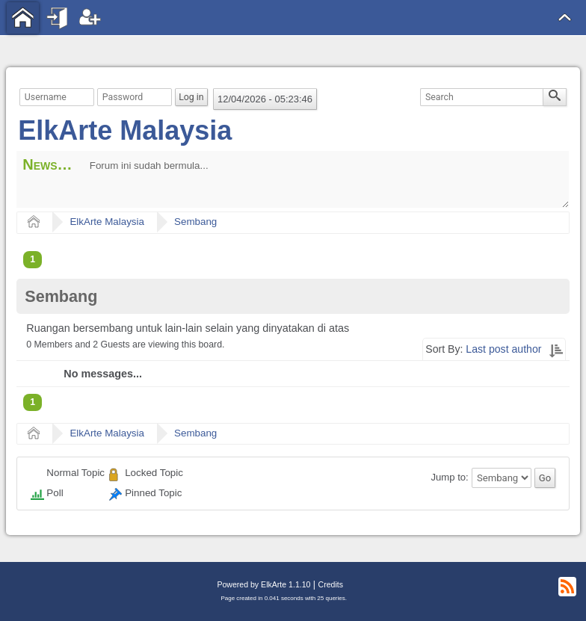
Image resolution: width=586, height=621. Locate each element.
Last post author (503, 349)
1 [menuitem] (32, 259)
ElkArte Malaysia (125, 130)
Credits (330, 584)
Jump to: (450, 477)
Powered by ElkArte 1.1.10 (263, 584)
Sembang (195, 221)
